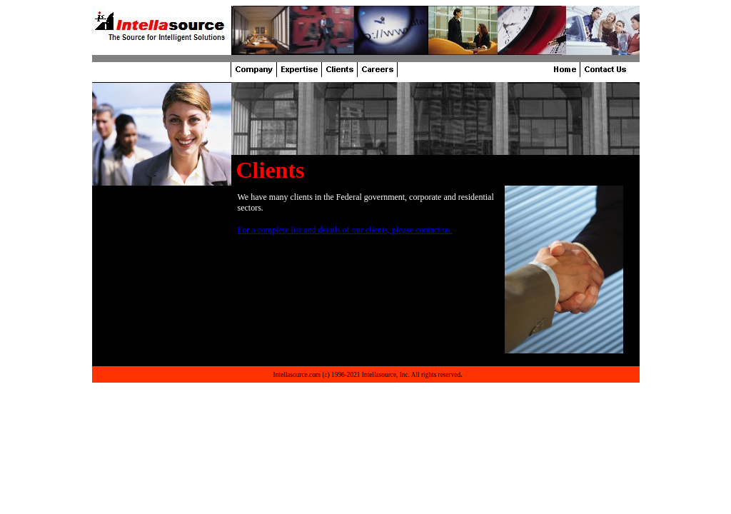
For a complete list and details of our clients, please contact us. (345, 230)
